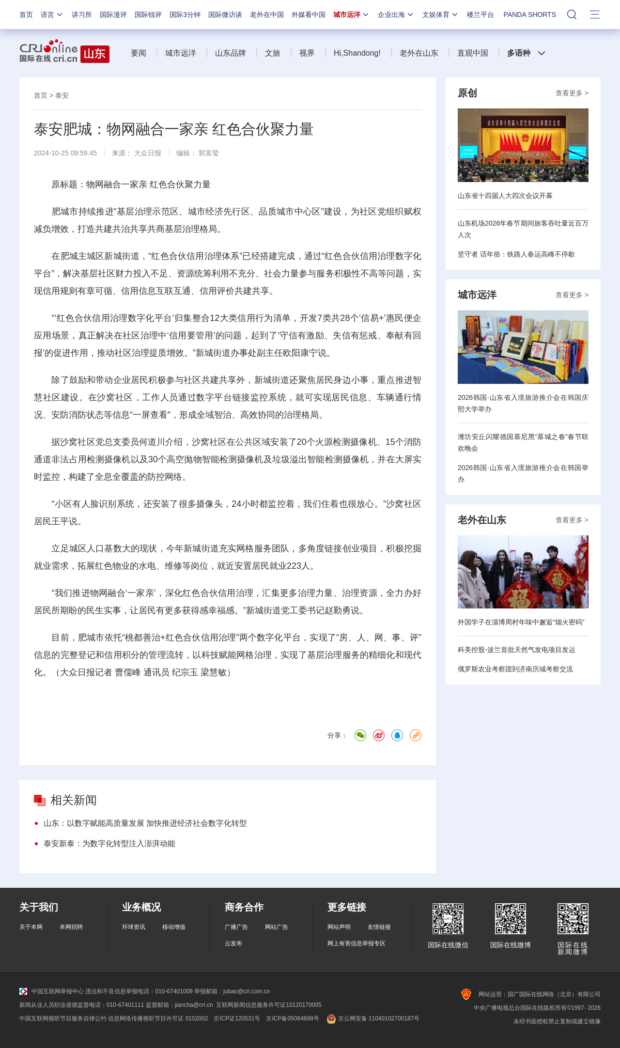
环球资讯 (133, 927)
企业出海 (396, 14)
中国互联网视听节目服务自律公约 (63, 1018)
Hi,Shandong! (357, 53)
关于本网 (31, 927)
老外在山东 (419, 53)
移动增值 (174, 927)
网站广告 (276, 927)
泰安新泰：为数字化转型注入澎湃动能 (109, 843)
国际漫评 (113, 14)
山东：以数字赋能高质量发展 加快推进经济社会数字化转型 (145, 823)
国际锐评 (148, 14)
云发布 (233, 943)
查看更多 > (572, 93)
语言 (52, 14)
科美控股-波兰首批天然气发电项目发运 (516, 649)
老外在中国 (267, 14)
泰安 (62, 95)
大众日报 (147, 153)
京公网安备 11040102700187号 (372, 1018)
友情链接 (379, 927)
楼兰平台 (480, 14)
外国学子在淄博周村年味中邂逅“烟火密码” (521, 622)
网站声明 (339, 927)
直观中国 (472, 53)
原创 (467, 93)
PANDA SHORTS (530, 14)
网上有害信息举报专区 (356, 943)
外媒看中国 (309, 14)
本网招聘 (71, 927)
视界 (307, 53)
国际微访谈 (225, 14)
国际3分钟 (185, 14)
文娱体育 (440, 14)
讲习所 (82, 14)
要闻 (138, 53)
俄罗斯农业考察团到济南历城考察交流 (515, 669)
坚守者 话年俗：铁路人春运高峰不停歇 (516, 254)
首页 (26, 14)
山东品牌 (230, 53)
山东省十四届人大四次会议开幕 (505, 195)
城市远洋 (351, 14)
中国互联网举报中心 (51, 991)
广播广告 (236, 927)
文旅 (272, 53)
